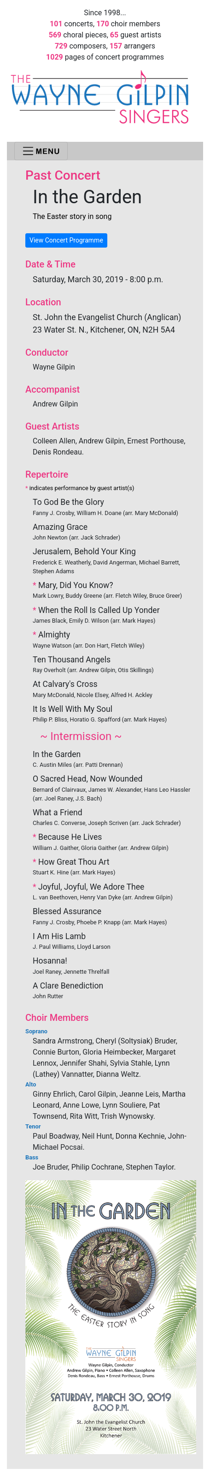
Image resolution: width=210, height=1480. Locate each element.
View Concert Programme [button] (66, 240)
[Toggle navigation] (41, 151)
